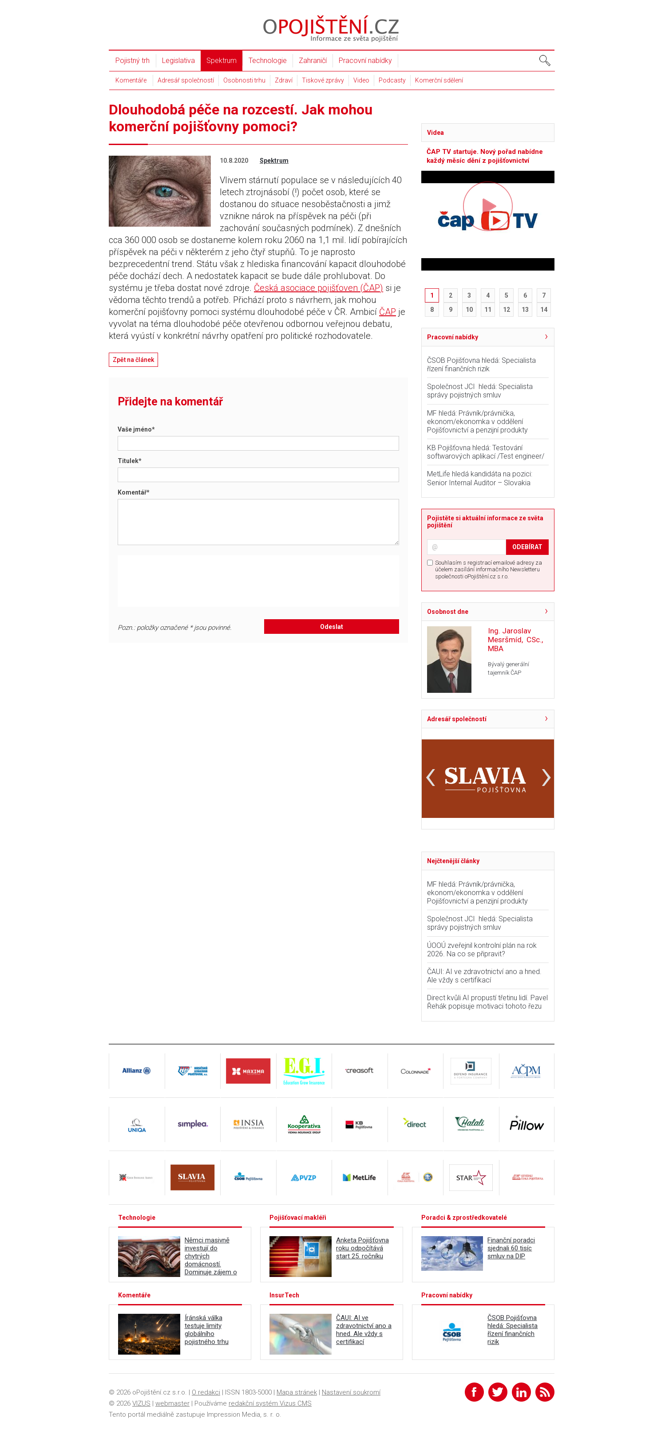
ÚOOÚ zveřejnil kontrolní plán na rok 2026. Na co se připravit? (482, 949)
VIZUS (141, 1403)
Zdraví (284, 80)
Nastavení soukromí (351, 1392)
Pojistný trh (132, 60)
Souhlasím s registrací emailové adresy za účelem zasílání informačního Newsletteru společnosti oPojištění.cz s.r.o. (488, 569)
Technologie (268, 60)
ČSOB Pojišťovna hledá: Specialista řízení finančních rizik (481, 364)
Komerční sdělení (439, 80)
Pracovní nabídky (365, 60)
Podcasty (392, 80)
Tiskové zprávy (323, 80)
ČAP (387, 311)
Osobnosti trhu (244, 80)
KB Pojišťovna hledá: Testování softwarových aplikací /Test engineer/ (485, 452)
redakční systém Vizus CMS (270, 1403)
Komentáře (130, 80)
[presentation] (193, 581)
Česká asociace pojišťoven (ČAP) (318, 288)
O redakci (206, 1392)
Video (361, 80)
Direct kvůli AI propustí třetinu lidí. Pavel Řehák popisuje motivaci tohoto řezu (487, 1002)
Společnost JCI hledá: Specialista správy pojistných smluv (480, 390)
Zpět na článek (133, 359)
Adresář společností (186, 80)
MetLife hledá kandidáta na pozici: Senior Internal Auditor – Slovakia (479, 478)
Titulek (130, 460)
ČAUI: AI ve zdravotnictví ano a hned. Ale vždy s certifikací (484, 975)
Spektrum (221, 60)
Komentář (134, 492)
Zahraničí (313, 60)
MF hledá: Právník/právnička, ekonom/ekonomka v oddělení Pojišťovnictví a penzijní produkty (477, 421)
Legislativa (178, 60)
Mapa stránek (297, 1392)
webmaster (172, 1403)
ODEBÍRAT (527, 546)
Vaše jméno (136, 429)
